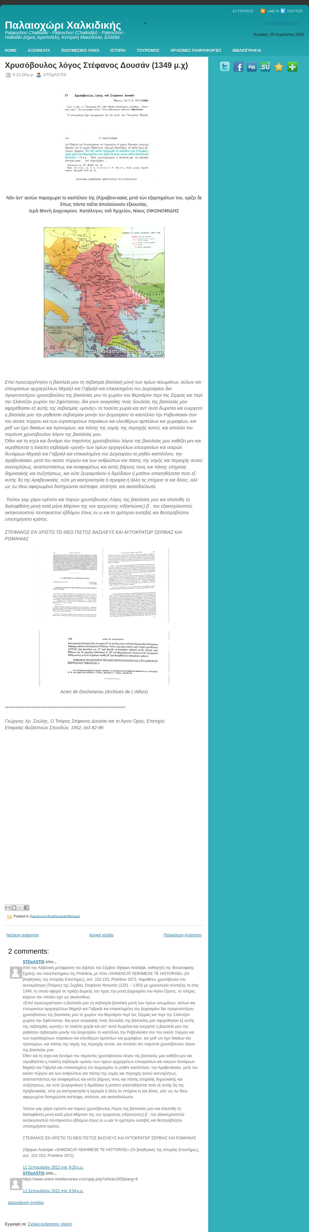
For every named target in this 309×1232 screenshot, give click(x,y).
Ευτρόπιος (243, 11)
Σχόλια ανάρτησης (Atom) (50, 1224)
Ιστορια (118, 50)
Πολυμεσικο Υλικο (80, 50)
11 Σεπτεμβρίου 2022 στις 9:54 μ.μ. (53, 1191)
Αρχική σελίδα (101, 935)
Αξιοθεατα (39, 50)
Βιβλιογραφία (247, 50)
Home (11, 50)
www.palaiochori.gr (281, 23)
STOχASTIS (34, 962)
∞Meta (269, 11)
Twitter (291, 11)
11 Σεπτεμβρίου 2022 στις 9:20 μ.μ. (53, 1167)
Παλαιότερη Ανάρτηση (183, 935)
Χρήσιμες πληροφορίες (196, 50)
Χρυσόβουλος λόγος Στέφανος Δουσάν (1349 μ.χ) (96, 65)
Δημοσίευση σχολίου (26, 1202)
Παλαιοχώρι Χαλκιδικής (63, 25)
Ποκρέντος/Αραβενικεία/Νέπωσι (55, 916)
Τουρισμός (148, 50)
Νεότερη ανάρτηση (23, 935)
